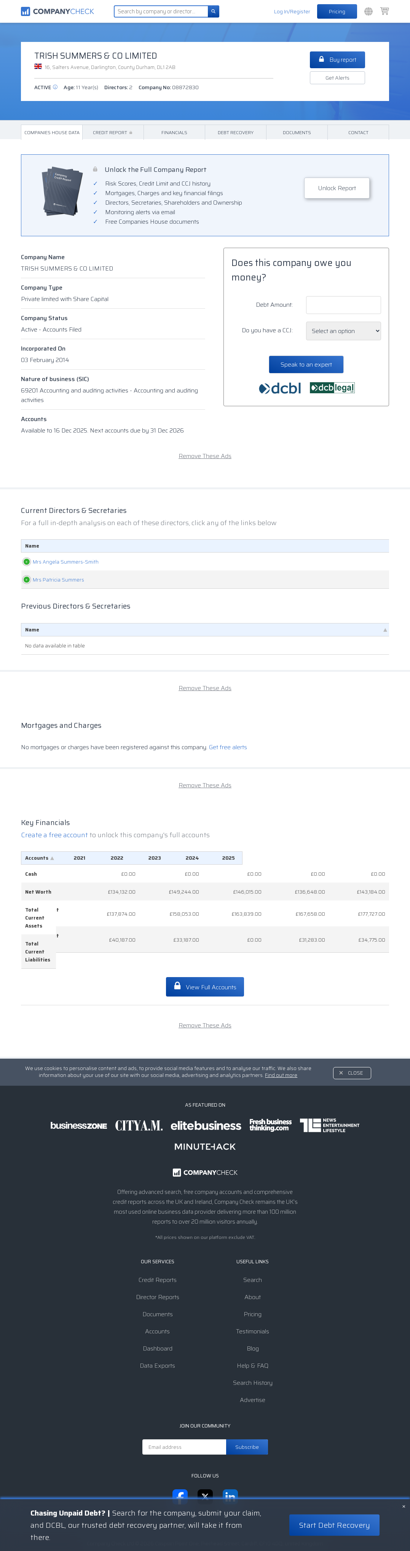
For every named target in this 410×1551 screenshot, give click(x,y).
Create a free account (55, 835)
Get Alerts (337, 78)
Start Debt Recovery (334, 1525)
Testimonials (252, 1299)
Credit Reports (158, 1248)
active (45, 87)
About (252, 1265)
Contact (358, 132)
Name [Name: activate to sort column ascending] (32, 546)
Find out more (281, 1044)
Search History (253, 1351)
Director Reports (157, 1265)
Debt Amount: (274, 304)
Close (355, 1041)
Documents (297, 132)
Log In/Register (292, 11)
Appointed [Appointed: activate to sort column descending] (368, 546)
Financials (174, 132)
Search (252, 1248)
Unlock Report (337, 188)
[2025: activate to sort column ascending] (363, 858)
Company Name (43, 257)
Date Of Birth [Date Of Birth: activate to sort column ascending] (292, 546)
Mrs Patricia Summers (51, 580)
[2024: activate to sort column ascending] (311, 858)
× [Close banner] (404, 1506)
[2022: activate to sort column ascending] (205, 858)
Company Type (41, 287)
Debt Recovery (236, 132)
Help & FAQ (252, 1334)
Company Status (44, 318)
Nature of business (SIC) (55, 379)
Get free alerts (228, 747)
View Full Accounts (205, 955)
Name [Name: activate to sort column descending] (32, 630)
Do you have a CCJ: (267, 330)
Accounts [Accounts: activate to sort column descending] (36, 858)
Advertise (252, 1368)
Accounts (34, 419)
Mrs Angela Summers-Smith (58, 562)
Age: (81, 87)
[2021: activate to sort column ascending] (153, 858)
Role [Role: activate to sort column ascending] (186, 546)
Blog (253, 1317)
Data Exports (157, 1334)
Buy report (337, 59)
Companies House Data (52, 132)
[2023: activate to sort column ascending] (258, 858)
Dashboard (157, 1317)
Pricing (337, 11)
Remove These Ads (205, 456)
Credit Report (113, 132)
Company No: (169, 87)
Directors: (118, 87)
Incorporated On (43, 348)
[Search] (213, 11)
